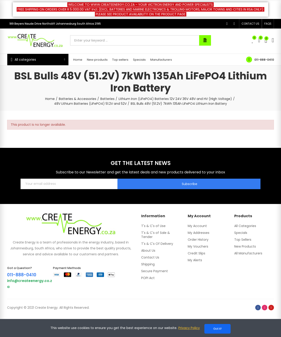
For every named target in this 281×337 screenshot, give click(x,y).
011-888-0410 (264, 60)
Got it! (217, 329)
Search (205, 40)
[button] (250, 24)
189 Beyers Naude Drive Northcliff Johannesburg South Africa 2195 (55, 24)
